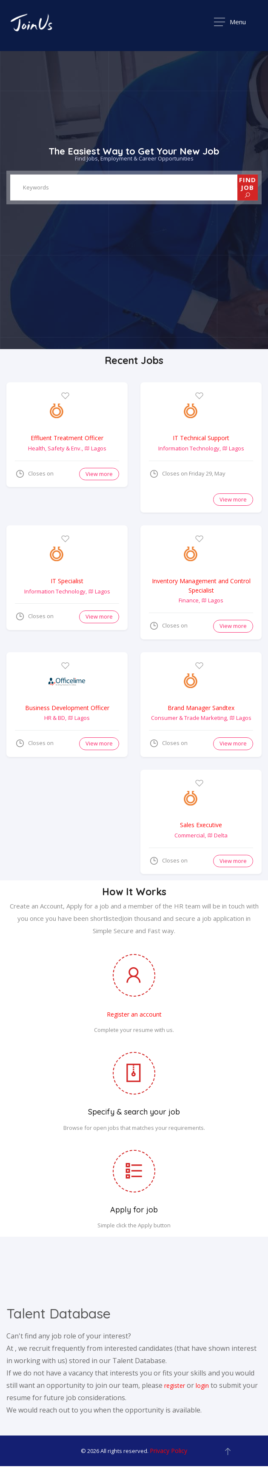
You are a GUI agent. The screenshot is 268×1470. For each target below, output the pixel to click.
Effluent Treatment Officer (67, 438)
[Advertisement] (57, 813)
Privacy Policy (168, 1453)
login (202, 1388)
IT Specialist (67, 581)
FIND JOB (247, 186)
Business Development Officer (67, 709)
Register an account (134, 1016)
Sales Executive (201, 826)
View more (99, 474)
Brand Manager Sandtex (201, 709)
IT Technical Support (201, 438)
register (174, 1388)
